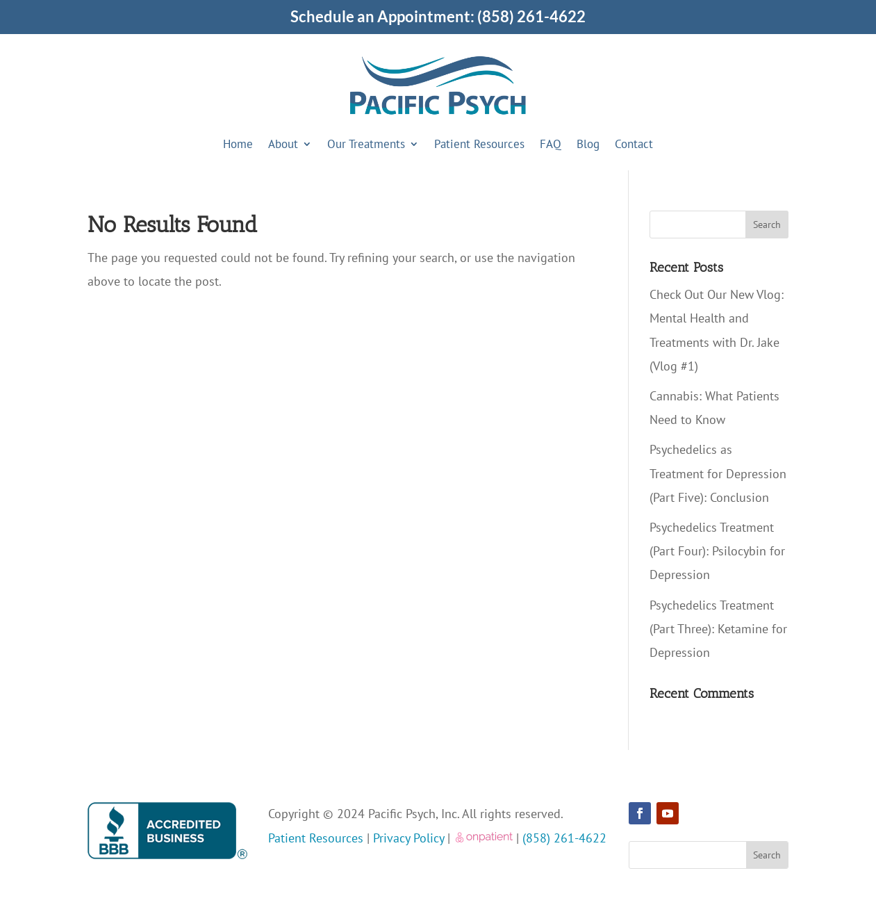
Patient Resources (479, 144)
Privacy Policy (408, 838)
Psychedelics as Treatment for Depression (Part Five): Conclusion (718, 473)
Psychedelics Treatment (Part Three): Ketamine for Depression (718, 628)
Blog (588, 144)
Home (238, 144)
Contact (634, 144)
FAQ (550, 144)
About (283, 144)
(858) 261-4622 (531, 16)
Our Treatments (366, 144)
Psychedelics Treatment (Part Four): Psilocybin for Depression (717, 550)
